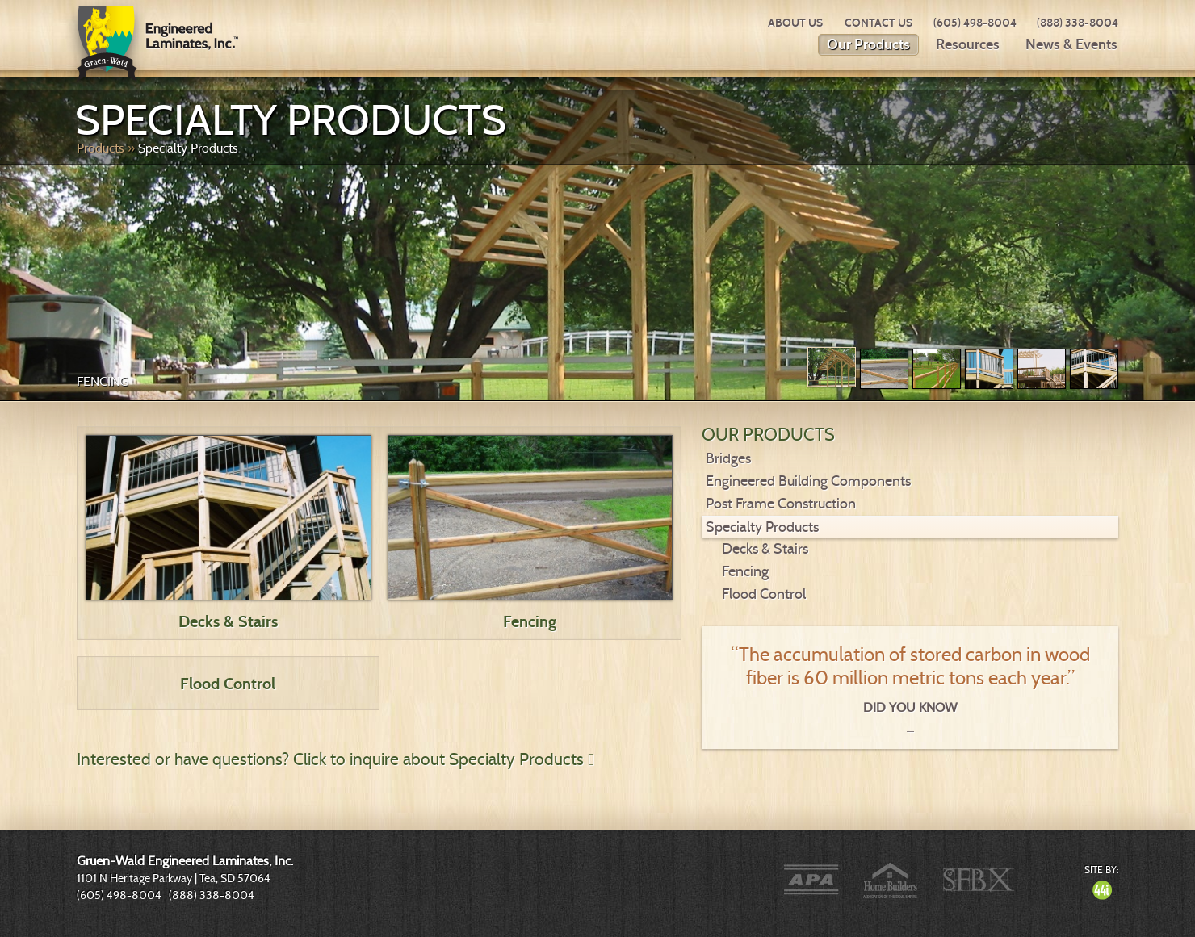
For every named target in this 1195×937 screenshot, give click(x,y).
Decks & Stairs (228, 621)
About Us (795, 23)
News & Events (1071, 44)
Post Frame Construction (781, 503)
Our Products (868, 44)
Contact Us (878, 23)
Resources (968, 44)
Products (100, 148)
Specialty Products (188, 148)
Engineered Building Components (808, 481)
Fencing (102, 381)
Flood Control (227, 683)
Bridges (728, 458)
